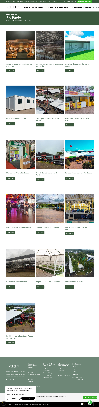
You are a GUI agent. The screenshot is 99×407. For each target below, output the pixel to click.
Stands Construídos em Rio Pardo (47, 174)
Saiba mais (11, 70)
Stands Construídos (33, 384)
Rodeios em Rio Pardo (74, 281)
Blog (73, 369)
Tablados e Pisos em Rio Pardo (48, 227)
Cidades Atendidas (17, 21)
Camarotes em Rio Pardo (16, 281)
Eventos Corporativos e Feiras (34, 7)
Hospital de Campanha (64, 375)
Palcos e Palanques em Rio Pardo (76, 228)
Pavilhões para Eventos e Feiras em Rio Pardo (19, 337)
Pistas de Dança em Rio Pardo (18, 227)
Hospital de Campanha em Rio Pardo (77, 65)
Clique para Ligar (70, 1)
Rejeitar (13, 398)
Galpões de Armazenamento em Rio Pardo (49, 65)
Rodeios (30, 381)
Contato (74, 371)
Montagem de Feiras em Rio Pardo (47, 119)
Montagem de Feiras (34, 374)
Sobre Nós (75, 366)
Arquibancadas (32, 370)
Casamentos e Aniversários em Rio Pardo (19, 65)
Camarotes (31, 372)
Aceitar (28, 398)
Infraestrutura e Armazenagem (82, 7)
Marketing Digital (26, 404)
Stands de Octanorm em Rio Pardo (77, 119)
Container (60, 368)
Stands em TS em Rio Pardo (17, 173)
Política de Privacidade (20, 394)
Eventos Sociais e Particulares (58, 7)
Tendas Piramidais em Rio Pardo (78, 173)
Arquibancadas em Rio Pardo (48, 281)
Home (8, 21)
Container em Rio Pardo (16, 118)
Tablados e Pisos (47, 377)
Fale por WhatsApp (84, 1)
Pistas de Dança (47, 375)
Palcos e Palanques (48, 373)
